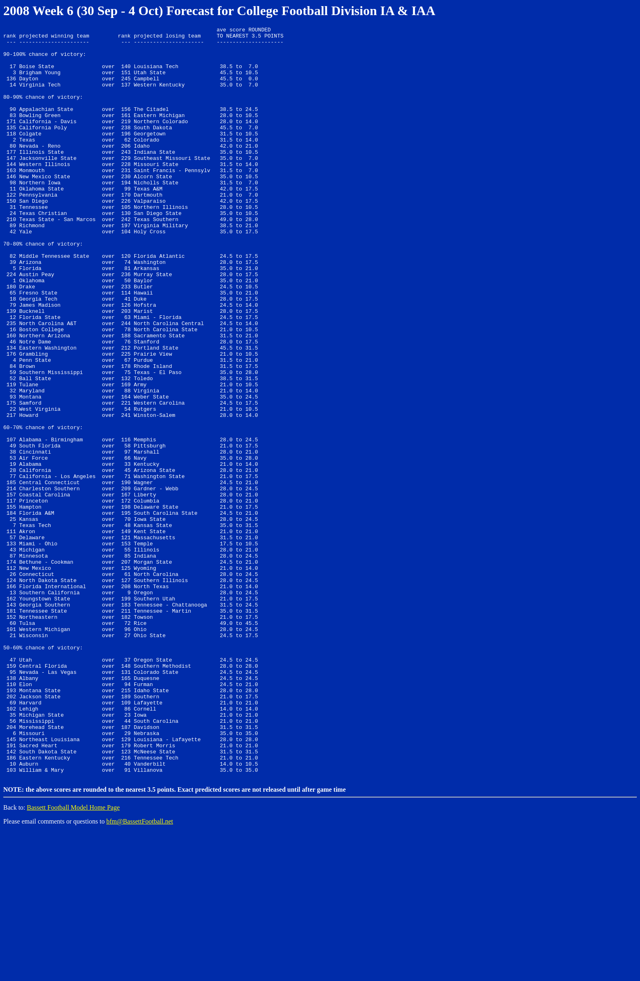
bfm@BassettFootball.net (139, 970)
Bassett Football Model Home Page (73, 956)
